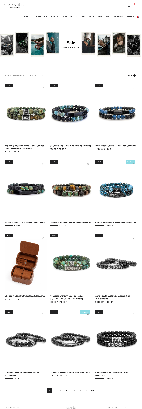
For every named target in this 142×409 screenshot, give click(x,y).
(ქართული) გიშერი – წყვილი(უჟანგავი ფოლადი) (70, 373)
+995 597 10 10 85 (12, 407)
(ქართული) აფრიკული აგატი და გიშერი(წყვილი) (70, 146)
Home (65, 48)
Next (92, 390)
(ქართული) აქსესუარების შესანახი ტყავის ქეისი (25, 296)
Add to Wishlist (42, 88)
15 (42, 75)
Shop (71, 48)
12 (38, 75)
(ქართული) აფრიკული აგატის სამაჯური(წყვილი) (70, 222)
